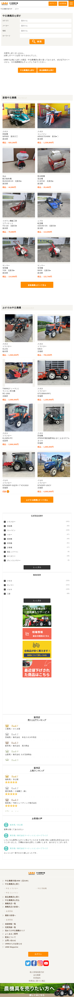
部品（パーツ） (38, 552)
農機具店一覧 (10, 903)
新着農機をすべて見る (37, 285)
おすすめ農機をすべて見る (37, 500)
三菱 (38, 594)
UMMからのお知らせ (13, 944)
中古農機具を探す (27, 70)
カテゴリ (6, 21)
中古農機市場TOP (6, 9)
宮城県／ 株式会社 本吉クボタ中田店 (20, 737)
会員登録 (62, 3)
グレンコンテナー (38, 560)
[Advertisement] (37, 88)
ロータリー (38, 556)
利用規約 (37, 978)
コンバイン (38, 530)
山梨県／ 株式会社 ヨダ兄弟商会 (19, 754)
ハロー (38, 535)
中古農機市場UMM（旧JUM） (17, 881)
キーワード (6, 36)
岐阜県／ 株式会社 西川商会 (17, 746)
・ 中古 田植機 (41, 888)
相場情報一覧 (10, 924)
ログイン (53, 3)
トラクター (38, 522)
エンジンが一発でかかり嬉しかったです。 (21, 853)
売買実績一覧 (10, 927)
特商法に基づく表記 (37, 981)
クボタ (38, 581)
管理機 (38, 543)
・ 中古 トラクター (11, 888)
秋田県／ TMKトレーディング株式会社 (21, 803)
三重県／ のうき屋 (12, 729)
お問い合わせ (10, 940)
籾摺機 (38, 539)
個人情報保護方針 (37, 972)
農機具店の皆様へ (12, 907)
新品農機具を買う (12, 897)
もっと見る (37, 567)
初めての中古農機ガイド (15, 931)
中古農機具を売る (12, 900)
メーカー (6, 26)
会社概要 (37, 975)
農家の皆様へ (10, 915)
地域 (4, 31)
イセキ (38, 589)
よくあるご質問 (11, 934)
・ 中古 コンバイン (11, 893)
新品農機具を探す (46, 70)
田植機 (38, 526)
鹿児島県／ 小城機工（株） (16, 791)
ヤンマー (38, 585)
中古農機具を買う (12, 884)
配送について (10, 937)
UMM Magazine (11, 947)
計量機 (38, 547)
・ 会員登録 (8, 911)
